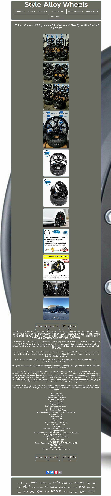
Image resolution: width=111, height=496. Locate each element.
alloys (65, 492)
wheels (56, 491)
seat (18, 483)
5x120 (64, 483)
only (76, 492)
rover (75, 487)
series (56, 482)
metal (50, 483)
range (71, 492)
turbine (94, 487)
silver (70, 483)
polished (27, 483)
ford (88, 487)
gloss (83, 491)
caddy (88, 483)
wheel (69, 487)
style (39, 491)
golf (32, 491)
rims (94, 483)
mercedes (79, 482)
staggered (62, 487)
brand (19, 492)
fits (46, 487)
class (47, 492)
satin (33, 487)
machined (40, 487)
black (26, 486)
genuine (43, 482)
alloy (91, 491)
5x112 (53, 486)
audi (34, 482)
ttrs (22, 483)
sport (19, 487)
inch (25, 491)
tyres (82, 486)
